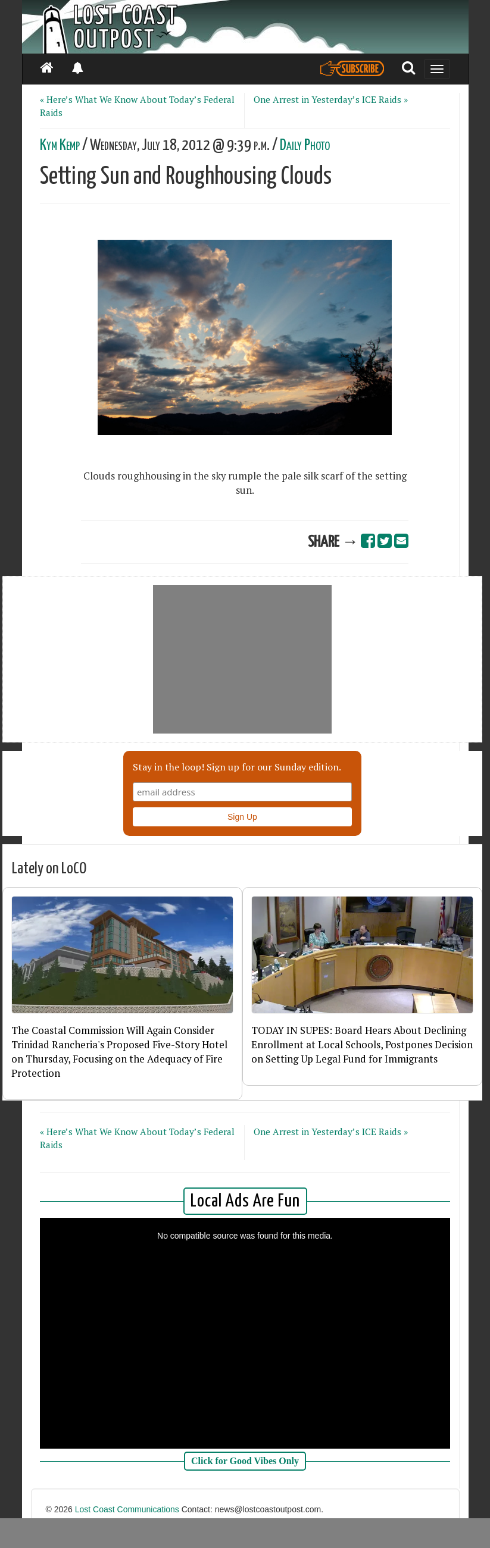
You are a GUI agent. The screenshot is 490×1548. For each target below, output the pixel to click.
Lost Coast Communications (127, 1509)
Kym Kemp (60, 145)
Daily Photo (305, 145)
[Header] (245, 27)
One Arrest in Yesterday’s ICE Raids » (331, 99)
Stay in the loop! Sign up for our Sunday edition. (237, 766)
